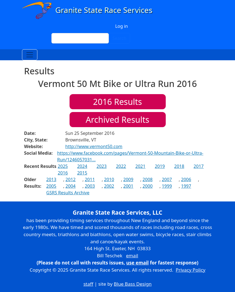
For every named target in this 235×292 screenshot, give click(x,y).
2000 (148, 186)
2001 (128, 186)
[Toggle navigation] (29, 54)
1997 (186, 186)
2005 (51, 186)
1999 (167, 186)
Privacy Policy (190, 270)
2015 (82, 173)
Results (117, 101)
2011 (90, 179)
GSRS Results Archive (67, 193)
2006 (186, 179)
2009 (128, 179)
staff (88, 284)
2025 (63, 166)
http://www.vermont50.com (94, 146)
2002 (109, 186)
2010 (109, 179)
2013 (51, 179)
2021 (141, 166)
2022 (121, 166)
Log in (121, 26)
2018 (179, 166)
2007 (167, 179)
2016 (63, 173)
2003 (90, 186)
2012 (70, 179)
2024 (82, 166)
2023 (101, 166)
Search (119, 38)
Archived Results (117, 119)
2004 (70, 186)
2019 (160, 166)
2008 (148, 179)
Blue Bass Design (133, 284)
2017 (198, 166)
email (132, 255)
